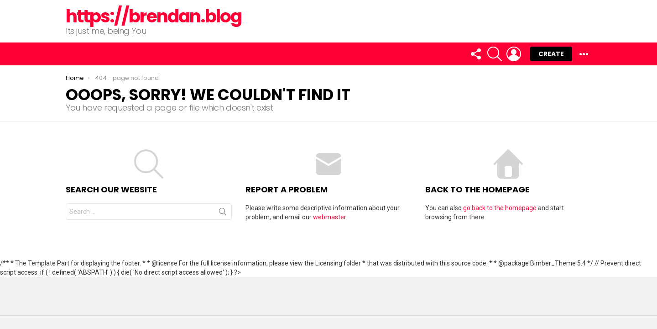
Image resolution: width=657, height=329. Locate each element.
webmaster (329, 217)
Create (551, 53)
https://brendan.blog (153, 16)
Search (223, 213)
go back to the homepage (500, 208)
